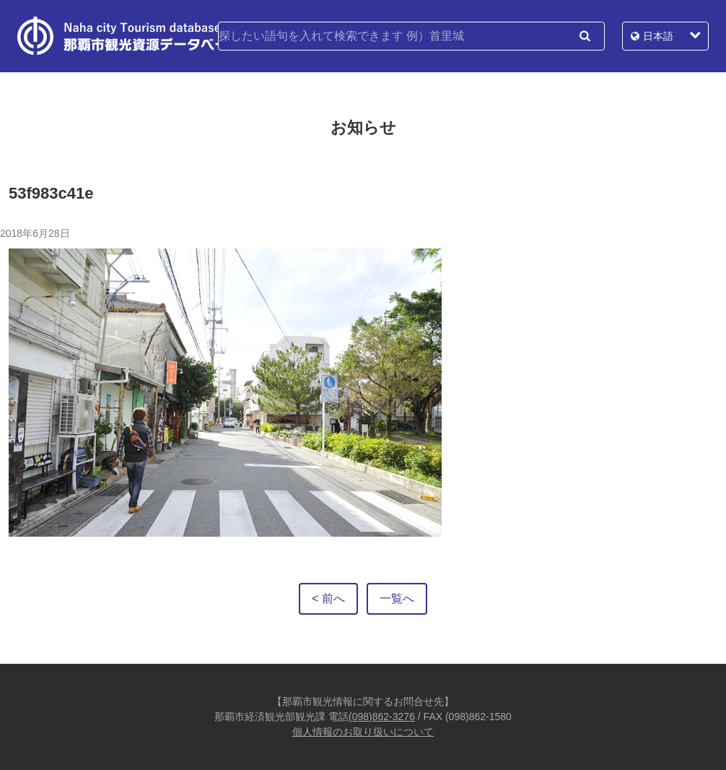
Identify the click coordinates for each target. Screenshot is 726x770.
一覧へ (397, 598)
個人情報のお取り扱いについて (363, 731)
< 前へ (328, 598)
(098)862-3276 (382, 716)
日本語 (658, 36)
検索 (584, 36)
